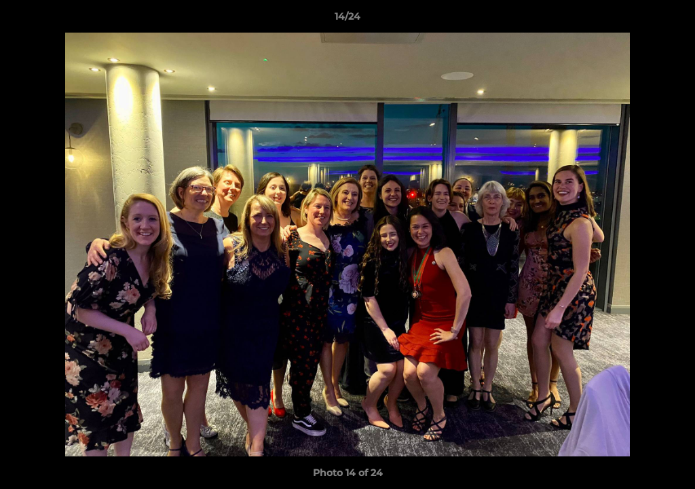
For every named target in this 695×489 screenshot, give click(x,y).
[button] (670, 20)
